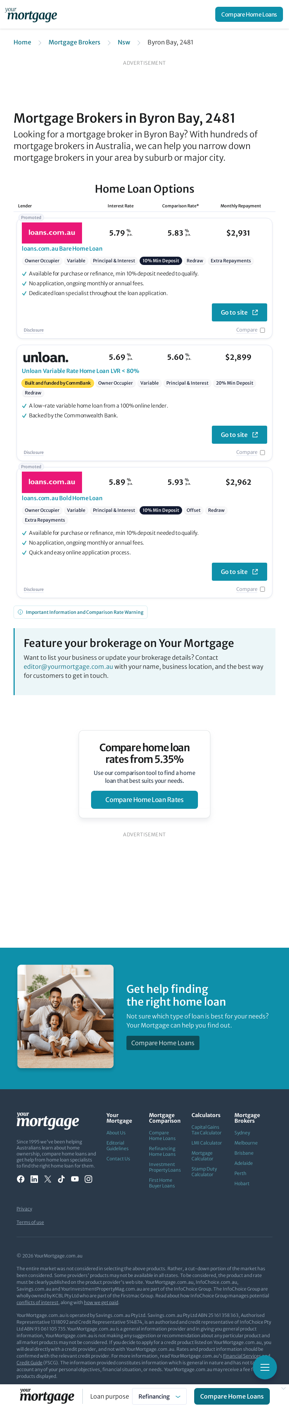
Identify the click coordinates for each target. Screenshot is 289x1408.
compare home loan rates (144, 800)
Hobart (241, 1183)
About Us (116, 1133)
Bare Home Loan (62, 248)
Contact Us (118, 1158)
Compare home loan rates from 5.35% (144, 753)
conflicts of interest (37, 1302)
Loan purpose (109, 1396)
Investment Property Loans (165, 1167)
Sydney (242, 1133)
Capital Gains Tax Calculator (207, 1130)
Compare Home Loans (249, 14)
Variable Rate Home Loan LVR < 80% (80, 370)
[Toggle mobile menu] (265, 1367)
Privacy (24, 1209)
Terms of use (30, 1222)
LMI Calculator (207, 1143)
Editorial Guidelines (117, 1145)
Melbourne (246, 1143)
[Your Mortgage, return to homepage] (32, 14)
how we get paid (101, 1302)
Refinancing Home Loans (162, 1151)
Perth (240, 1173)
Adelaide (243, 1163)
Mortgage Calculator (202, 1155)
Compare (246, 330)
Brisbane (244, 1153)
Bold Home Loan (62, 498)
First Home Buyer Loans (162, 1183)
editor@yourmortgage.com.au (68, 666)
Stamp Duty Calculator (204, 1171)
